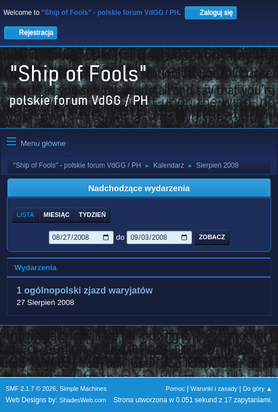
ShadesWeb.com (82, 400)
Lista (25, 214)
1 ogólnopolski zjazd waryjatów (85, 291)
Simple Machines (82, 388)
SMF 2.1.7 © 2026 (31, 388)
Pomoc (175, 388)
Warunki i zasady (213, 388)
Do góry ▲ (257, 388)
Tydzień (92, 214)
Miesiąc (56, 214)
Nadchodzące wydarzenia (139, 188)
